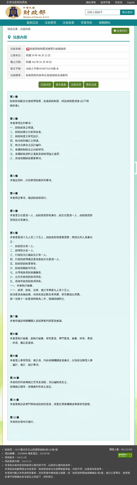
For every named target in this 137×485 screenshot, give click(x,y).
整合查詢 (127, 12)
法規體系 (50, 22)
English (131, 2)
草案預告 (86, 22)
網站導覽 (91, 2)
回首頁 (118, 2)
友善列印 (120, 30)
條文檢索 (61, 84)
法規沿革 (76, 84)
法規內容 (46, 84)
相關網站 (104, 22)
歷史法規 (91, 84)
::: (80, 2)
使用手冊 (105, 2)
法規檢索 (68, 22)
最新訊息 (32, 22)
